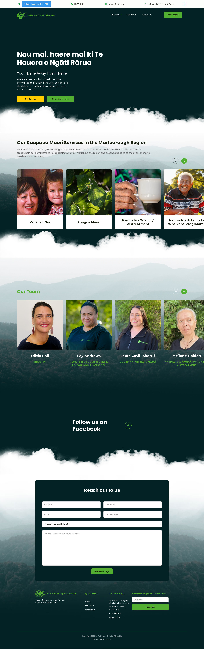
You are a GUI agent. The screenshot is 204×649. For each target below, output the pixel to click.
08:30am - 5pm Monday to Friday (161, 4)
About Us (146, 14)
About (87, 601)
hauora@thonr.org (116, 4)
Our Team (131, 14)
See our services (60, 99)
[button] (116, 14)
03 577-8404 (79, 4)
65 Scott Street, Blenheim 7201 (36, 4)
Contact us (90, 610)
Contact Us (173, 15)
